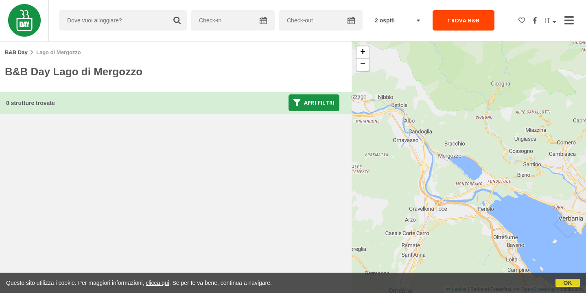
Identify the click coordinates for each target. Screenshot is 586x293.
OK (568, 283)
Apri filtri (314, 102)
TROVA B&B (463, 20)
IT (550, 20)
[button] (362, 52)
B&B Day (16, 52)
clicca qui (157, 283)
